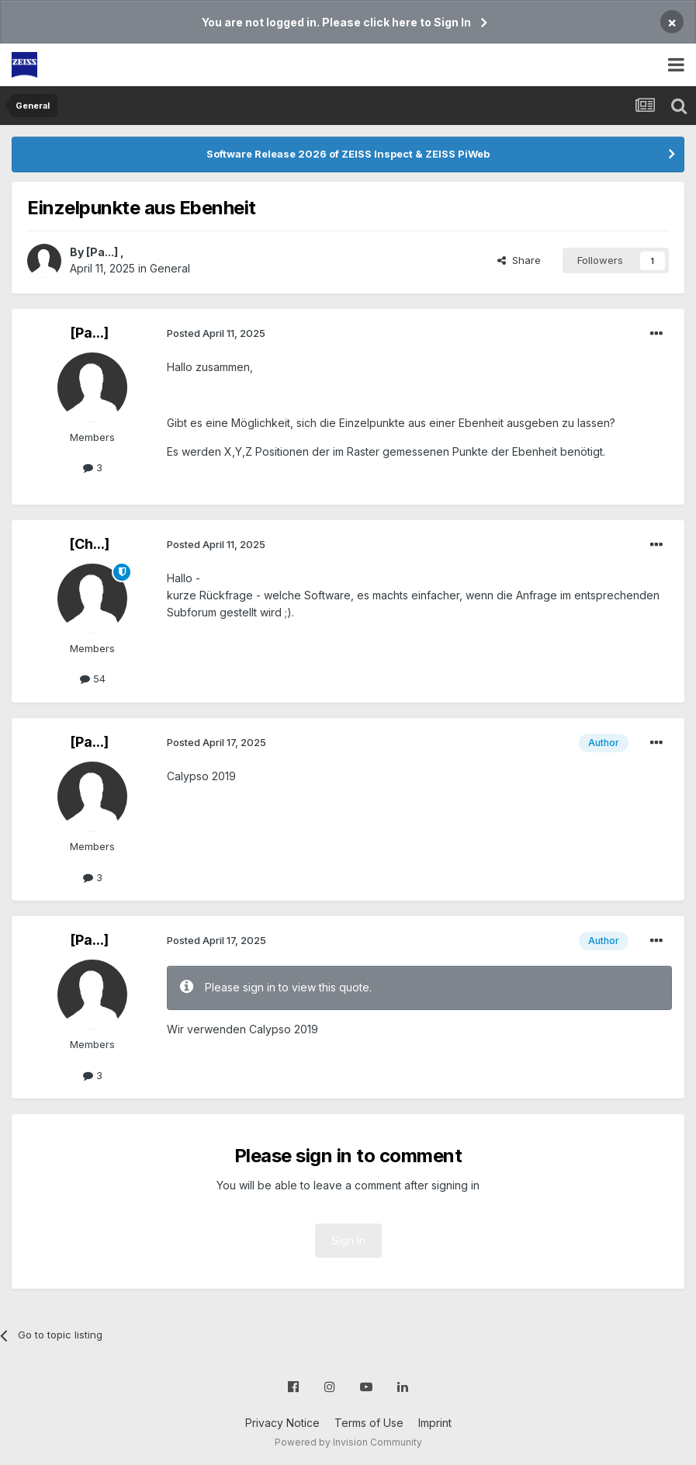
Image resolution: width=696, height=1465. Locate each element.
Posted (216, 333)
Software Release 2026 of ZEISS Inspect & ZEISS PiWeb (348, 154)
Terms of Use (368, 1422)
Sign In (348, 1240)
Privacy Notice (282, 1422)
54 (93, 678)
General (170, 268)
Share (519, 260)
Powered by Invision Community (348, 1442)
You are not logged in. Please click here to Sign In (336, 22)
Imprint (435, 1422)
